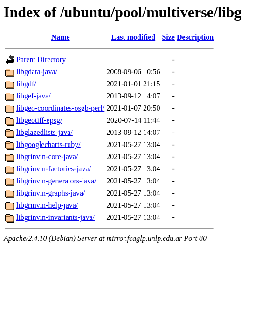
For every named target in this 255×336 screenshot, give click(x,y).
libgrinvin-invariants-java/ (55, 217)
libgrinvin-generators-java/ (56, 181)
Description (195, 37)
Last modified (133, 37)
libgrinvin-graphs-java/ (50, 193)
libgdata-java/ (36, 72)
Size (168, 37)
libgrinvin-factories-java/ (53, 169)
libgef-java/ (33, 96)
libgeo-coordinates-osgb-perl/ (60, 108)
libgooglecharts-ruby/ (48, 144)
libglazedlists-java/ (44, 132)
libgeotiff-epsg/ (39, 120)
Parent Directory (41, 59)
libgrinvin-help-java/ (47, 205)
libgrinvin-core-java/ (47, 157)
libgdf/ (26, 84)
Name (60, 37)
